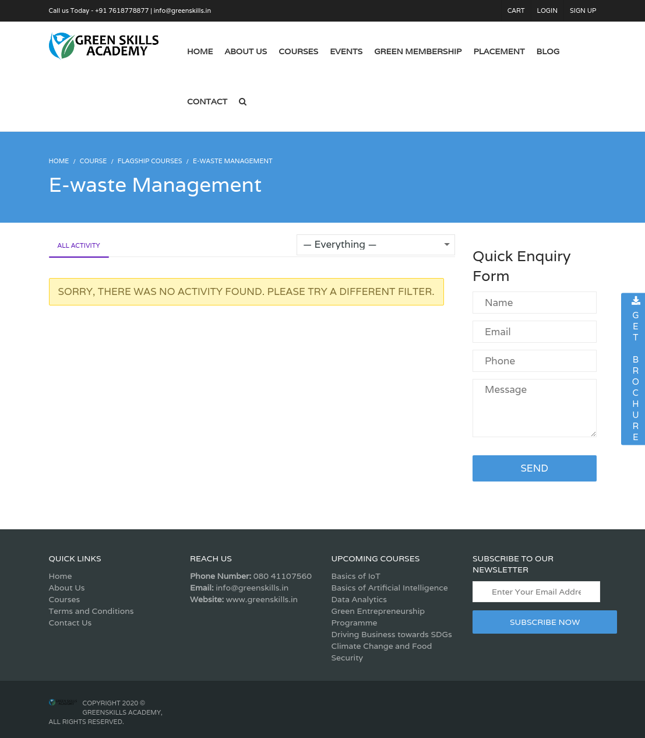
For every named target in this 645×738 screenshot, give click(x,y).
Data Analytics (359, 599)
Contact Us (70, 622)
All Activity (79, 245)
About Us (67, 587)
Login (547, 10)
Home (60, 576)
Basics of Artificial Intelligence (390, 587)
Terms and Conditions (91, 611)
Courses (64, 599)
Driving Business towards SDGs (392, 634)
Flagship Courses (150, 161)
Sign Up (583, 10)
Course (93, 161)
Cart (516, 10)
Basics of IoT (356, 576)
